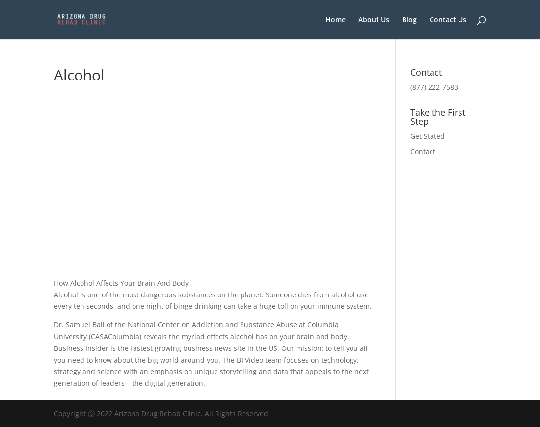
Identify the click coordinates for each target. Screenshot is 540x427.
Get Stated (427, 136)
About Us (373, 20)
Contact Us (448, 20)
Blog (409, 20)
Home (335, 20)
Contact (422, 151)
